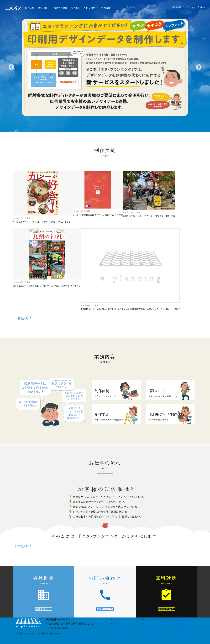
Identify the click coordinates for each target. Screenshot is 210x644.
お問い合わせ (91, 7)
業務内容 (43, 7)
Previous (11, 67)
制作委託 (187, 628)
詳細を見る (23, 546)
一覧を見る (23, 318)
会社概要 (75, 7)
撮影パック (188, 632)
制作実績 (29, 7)
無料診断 (105, 7)
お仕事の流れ (60, 7)
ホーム (118, 619)
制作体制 (187, 623)
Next (199, 67)
